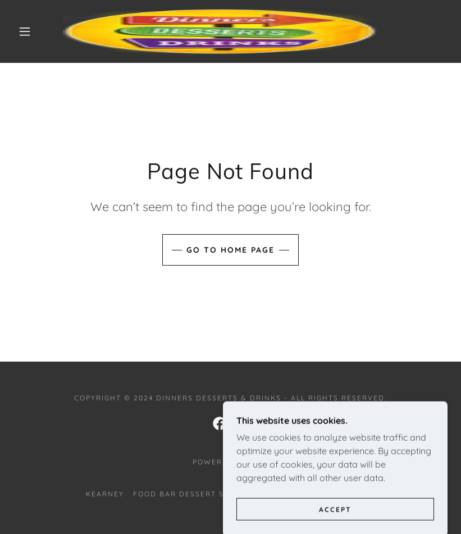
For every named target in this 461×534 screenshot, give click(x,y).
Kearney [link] (105, 494)
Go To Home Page (230, 250)
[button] (24, 31)
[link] (220, 31)
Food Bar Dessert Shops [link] (190, 494)
